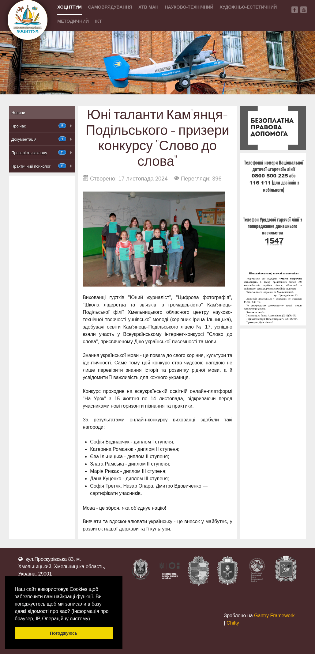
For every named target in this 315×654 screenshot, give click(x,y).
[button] (92, 619)
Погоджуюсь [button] (63, 633)
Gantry (274, 615)
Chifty (233, 622)
